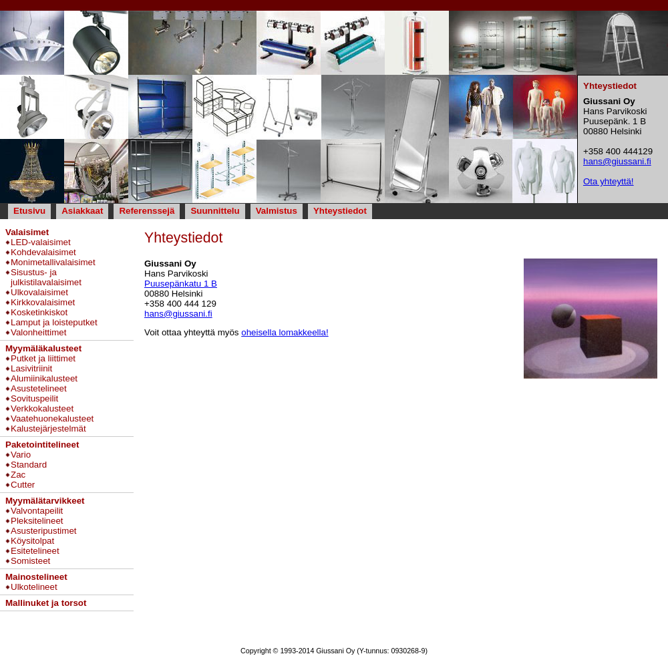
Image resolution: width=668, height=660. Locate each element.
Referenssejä (146, 211)
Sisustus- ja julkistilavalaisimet (46, 277)
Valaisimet (27, 232)
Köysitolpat (32, 541)
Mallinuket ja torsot (45, 603)
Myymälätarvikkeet (45, 501)
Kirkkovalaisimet (43, 302)
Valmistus (276, 211)
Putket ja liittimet (43, 358)
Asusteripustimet (44, 531)
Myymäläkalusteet (43, 348)
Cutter (23, 485)
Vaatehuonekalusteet (52, 419)
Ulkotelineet (34, 587)
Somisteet (30, 561)
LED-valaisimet (41, 242)
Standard (29, 465)
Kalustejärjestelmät (48, 429)
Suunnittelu (214, 211)
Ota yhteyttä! (608, 181)
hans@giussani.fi (178, 314)
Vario (21, 455)
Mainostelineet (36, 577)
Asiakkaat (82, 211)
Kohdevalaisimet (43, 252)
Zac (18, 475)
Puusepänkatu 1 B (180, 284)
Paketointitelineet (42, 445)
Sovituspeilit (34, 398)
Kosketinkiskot (39, 312)
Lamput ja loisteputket (54, 322)
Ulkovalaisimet (39, 292)
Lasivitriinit (31, 368)
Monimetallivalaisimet (53, 262)
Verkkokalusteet (42, 408)
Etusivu (29, 211)
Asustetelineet (39, 388)
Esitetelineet (35, 551)
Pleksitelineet (37, 521)
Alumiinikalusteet (44, 378)
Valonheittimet (38, 332)
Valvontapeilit (37, 511)
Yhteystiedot (340, 211)
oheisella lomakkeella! (284, 332)
